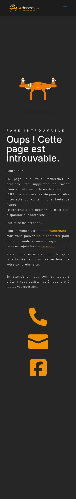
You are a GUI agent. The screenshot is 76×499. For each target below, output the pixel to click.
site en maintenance (53, 231)
